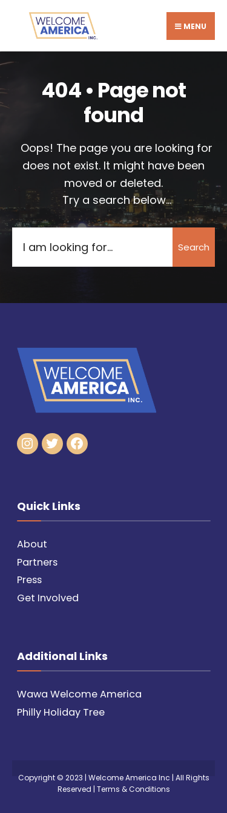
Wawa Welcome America (79, 694)
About (32, 544)
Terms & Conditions (133, 789)
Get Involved (48, 598)
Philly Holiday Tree (61, 712)
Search (193, 247)
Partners (37, 562)
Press (29, 580)
